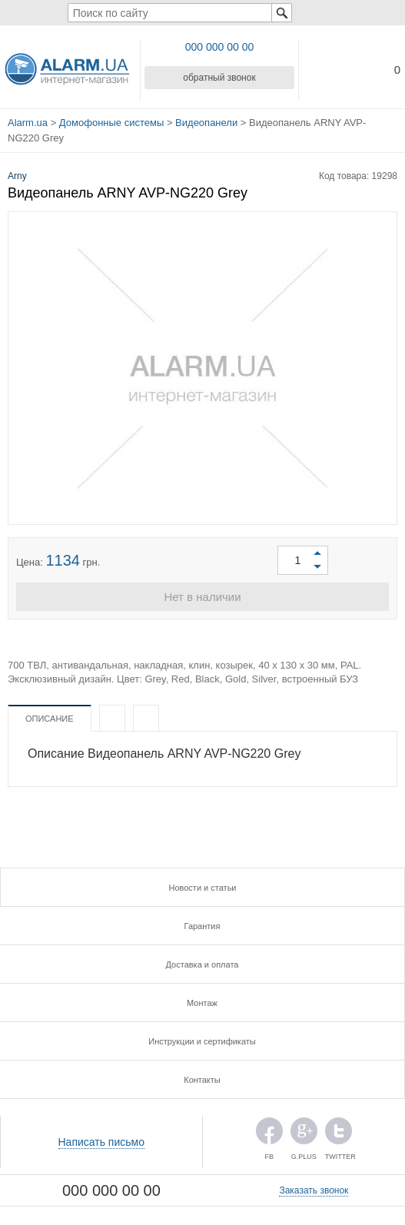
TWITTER (338, 1134)
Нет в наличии (202, 596)
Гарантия (202, 926)
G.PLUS (303, 1134)
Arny (17, 176)
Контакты (202, 1079)
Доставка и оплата (202, 964)
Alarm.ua (28, 122)
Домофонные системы (111, 122)
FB (269, 1134)
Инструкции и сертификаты (201, 1041)
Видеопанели (206, 122)
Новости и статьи (202, 887)
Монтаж (202, 1003)
